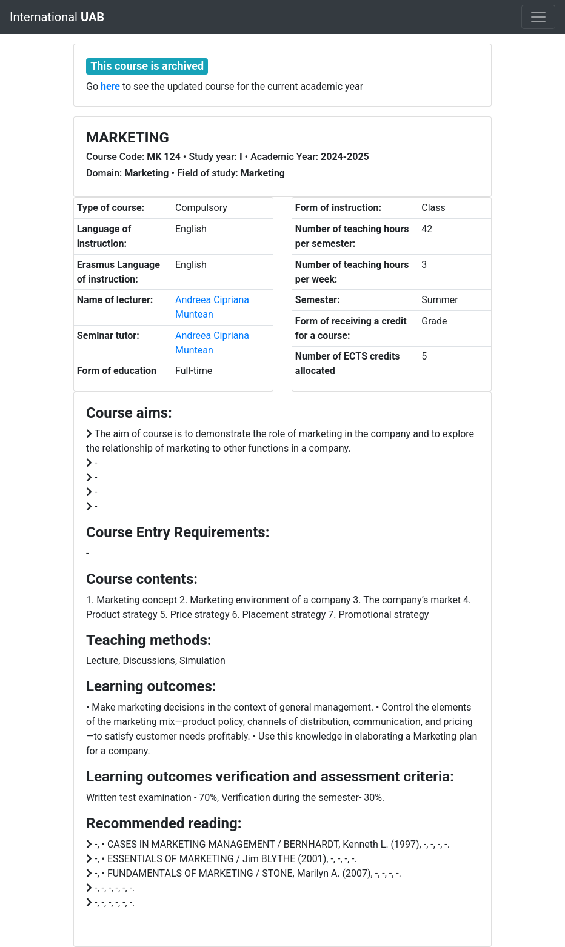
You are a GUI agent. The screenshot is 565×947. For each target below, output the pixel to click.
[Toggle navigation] (538, 17)
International (57, 17)
